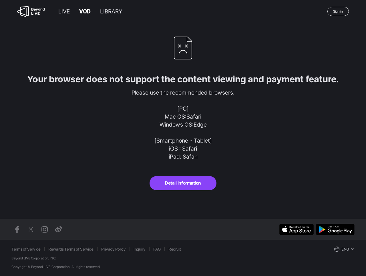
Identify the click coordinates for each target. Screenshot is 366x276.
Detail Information (183, 183)
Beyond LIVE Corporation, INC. (33, 258)
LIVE (64, 11)
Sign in (338, 11)
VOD (85, 11)
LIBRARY (111, 11)
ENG (345, 249)
